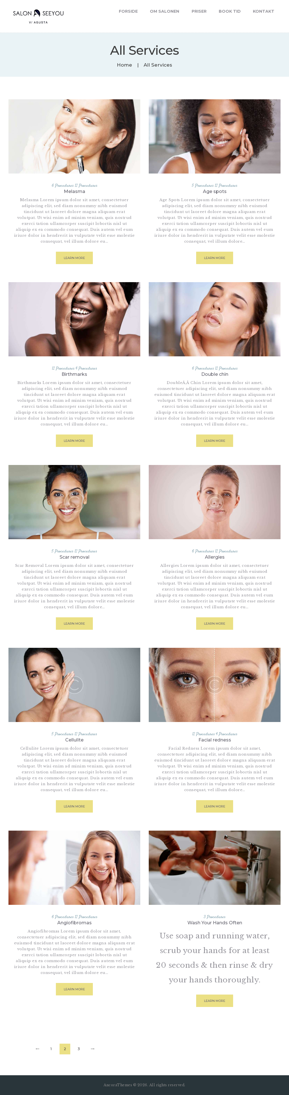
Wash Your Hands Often (214, 922)
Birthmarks (74, 374)
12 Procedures (86, 186)
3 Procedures (214, 917)
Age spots (215, 191)
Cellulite (74, 740)
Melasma (74, 191)
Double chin (214, 374)
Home (124, 65)
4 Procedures (86, 368)
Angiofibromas (74, 922)
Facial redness (214, 740)
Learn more (74, 258)
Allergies (215, 557)
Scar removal (74, 557)
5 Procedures (203, 186)
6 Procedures (63, 186)
